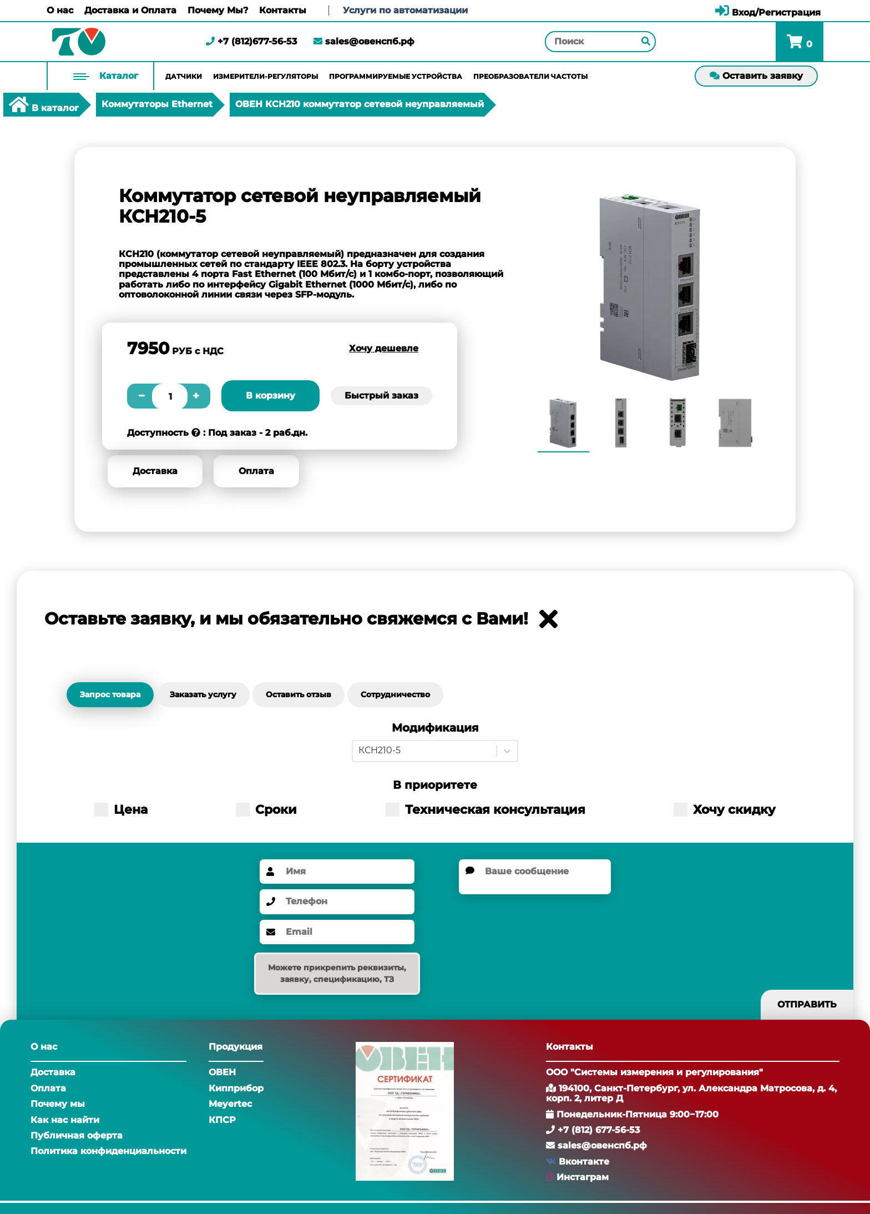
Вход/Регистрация (768, 12)
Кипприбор (236, 1088)
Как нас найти (65, 1120)
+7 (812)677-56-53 (251, 41)
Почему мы (58, 1104)
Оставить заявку (756, 75)
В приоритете (435, 785)
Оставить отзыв (298, 694)
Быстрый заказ (381, 395)
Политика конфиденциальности (108, 1151)
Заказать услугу (203, 694)
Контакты (282, 11)
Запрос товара (110, 694)
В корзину (270, 395)
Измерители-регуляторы (265, 76)
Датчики (183, 76)
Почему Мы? (218, 11)
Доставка (155, 471)
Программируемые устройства (395, 76)
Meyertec (230, 1104)
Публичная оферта (77, 1135)
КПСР (222, 1120)
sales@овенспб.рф (363, 41)
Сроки (266, 810)
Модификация (435, 728)
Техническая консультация (485, 810)
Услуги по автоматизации (405, 10)
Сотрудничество (395, 694)
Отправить (807, 1004)
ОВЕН (222, 1072)
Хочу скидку (725, 810)
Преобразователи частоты (530, 76)
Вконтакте (584, 1161)
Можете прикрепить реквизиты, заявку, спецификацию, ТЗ (337, 973)
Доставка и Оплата (130, 11)
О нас (60, 11)
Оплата (256, 471)
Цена (121, 810)
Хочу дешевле (383, 348)
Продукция (235, 1046)
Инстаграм (583, 1177)
